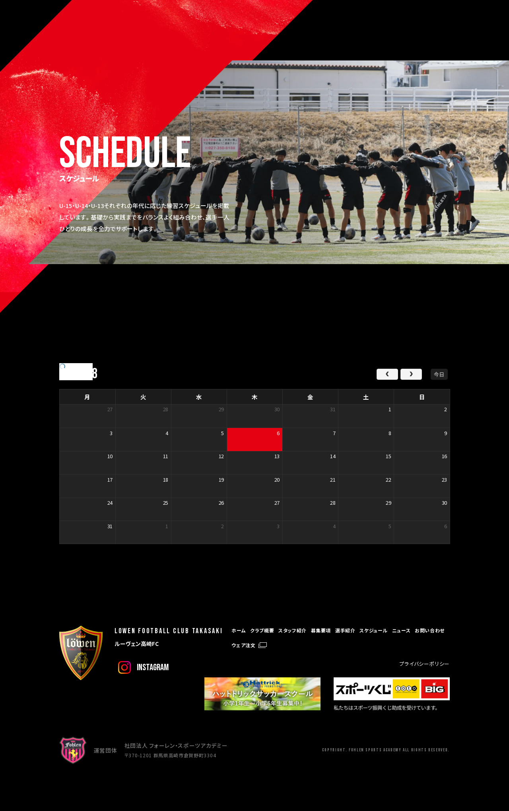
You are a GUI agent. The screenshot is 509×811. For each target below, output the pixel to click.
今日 (439, 374)
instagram (153, 667)
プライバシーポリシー (425, 663)
